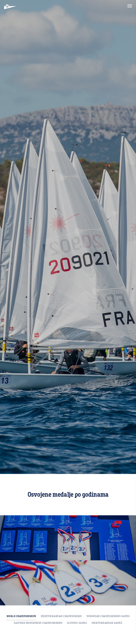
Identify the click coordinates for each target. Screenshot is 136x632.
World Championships (21, 616)
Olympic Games (77, 623)
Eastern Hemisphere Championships (38, 623)
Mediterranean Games (107, 623)
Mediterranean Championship (61, 616)
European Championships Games (108, 616)
